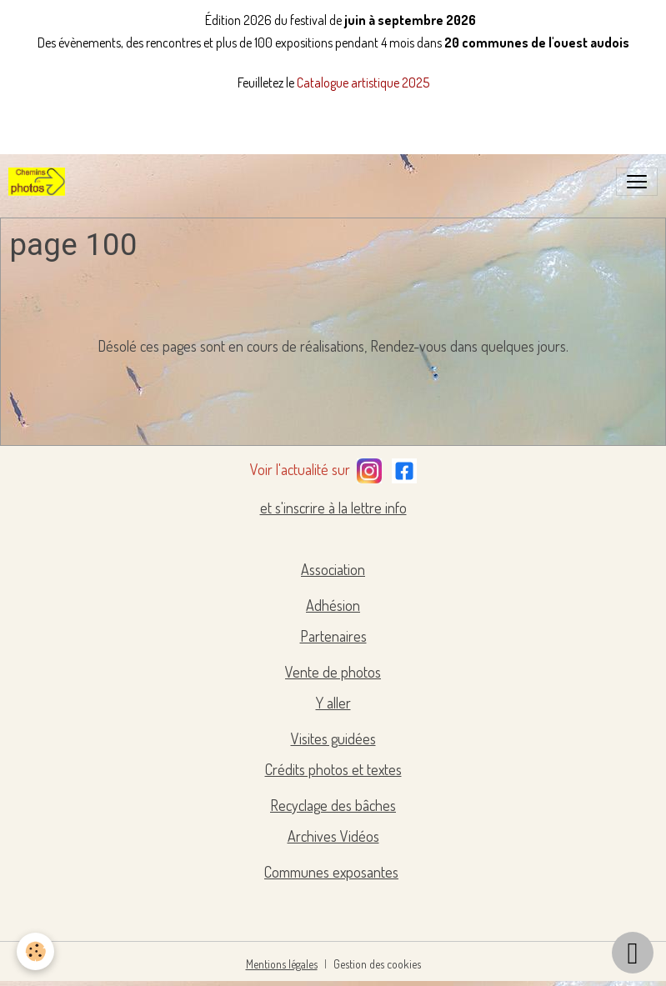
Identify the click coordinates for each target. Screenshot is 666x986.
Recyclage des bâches (333, 805)
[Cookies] (35, 951)
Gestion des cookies (377, 964)
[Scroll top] (632, 952)
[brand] (40, 182)
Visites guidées (333, 738)
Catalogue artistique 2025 (363, 82)
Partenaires (333, 636)
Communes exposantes (331, 872)
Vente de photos (333, 672)
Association (333, 569)
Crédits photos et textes (333, 769)
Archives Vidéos (333, 836)
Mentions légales (282, 964)
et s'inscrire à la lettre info (333, 507)
